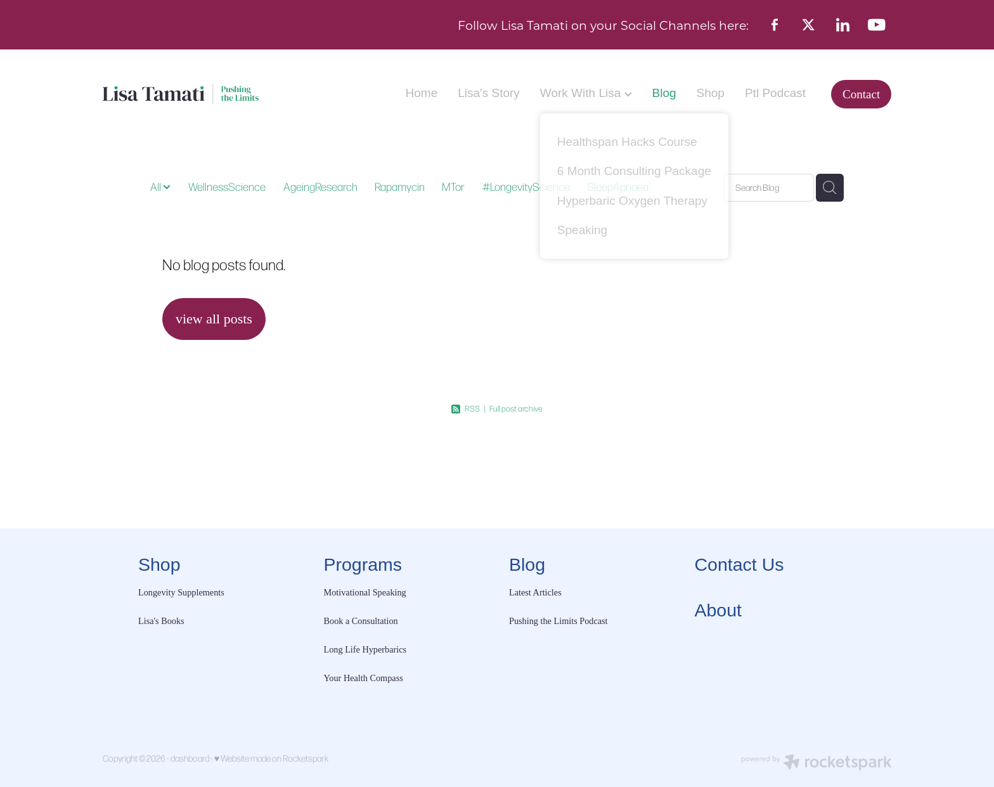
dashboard (190, 758)
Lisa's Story (489, 93)
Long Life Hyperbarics (365, 649)
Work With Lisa (586, 93)
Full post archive (516, 408)
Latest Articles (535, 592)
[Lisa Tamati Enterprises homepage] (182, 94)
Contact (861, 94)
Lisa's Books (161, 621)
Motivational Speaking (365, 592)
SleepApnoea (618, 186)
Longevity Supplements (181, 592)
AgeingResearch (320, 186)
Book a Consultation (362, 621)
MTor (453, 186)
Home (422, 93)
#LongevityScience (526, 186)
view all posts (214, 319)
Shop (711, 93)
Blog (664, 93)
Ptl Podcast (775, 93)
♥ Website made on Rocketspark (271, 758)
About (718, 610)
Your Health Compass (365, 678)
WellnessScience (227, 186)
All (156, 186)
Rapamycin (400, 186)
